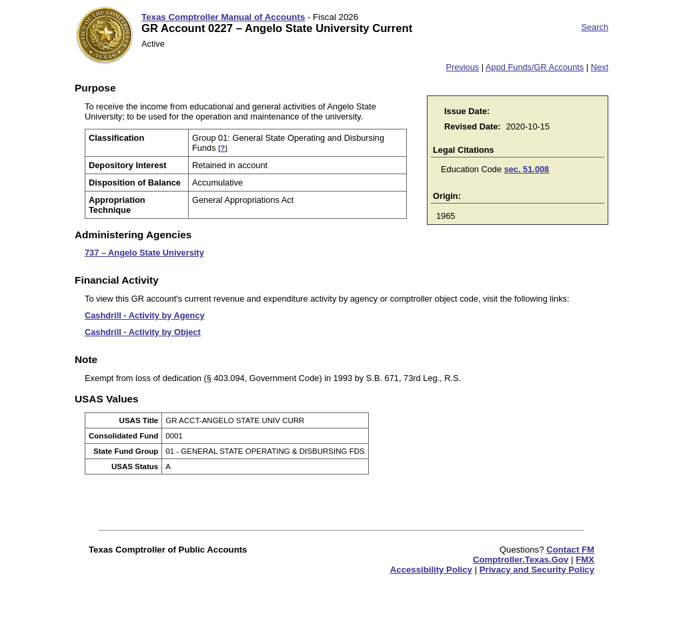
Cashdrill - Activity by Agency (145, 315)
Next (599, 67)
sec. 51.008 (527, 169)
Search (594, 27)
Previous (462, 67)
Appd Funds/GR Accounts (535, 67)
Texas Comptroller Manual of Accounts (223, 17)
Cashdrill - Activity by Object (143, 332)
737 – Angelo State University (144, 253)
